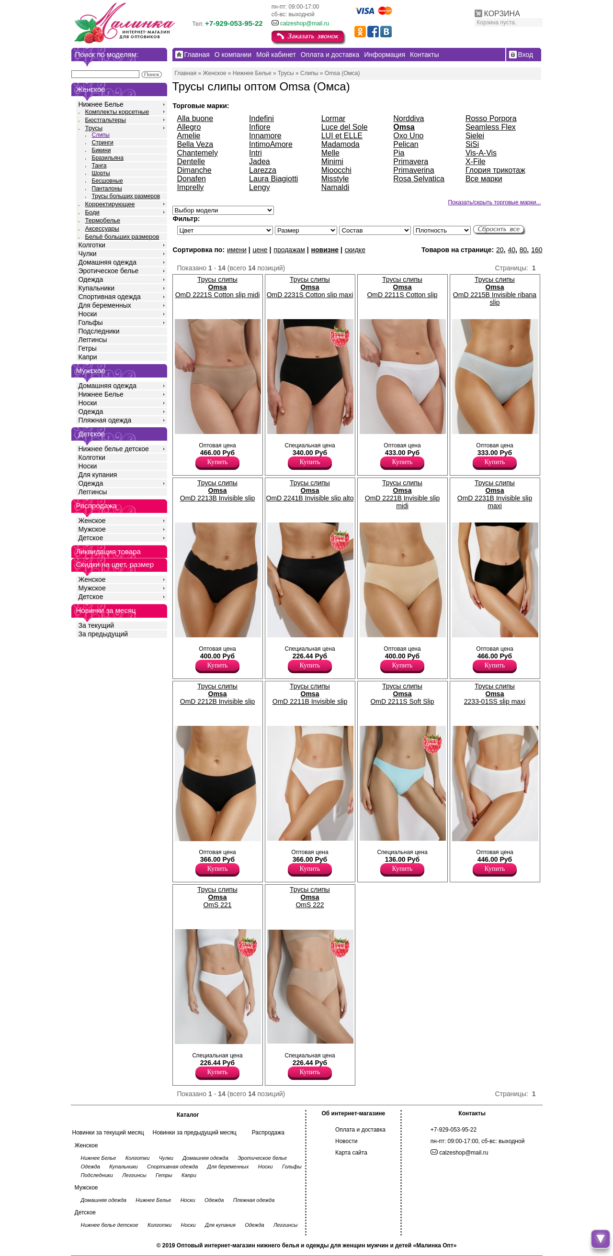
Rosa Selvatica (418, 179)
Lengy (259, 187)
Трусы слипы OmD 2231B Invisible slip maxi (494, 494)
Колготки (92, 245)
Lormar (333, 118)
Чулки (88, 253)
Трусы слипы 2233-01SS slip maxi (494, 693)
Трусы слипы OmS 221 (217, 897)
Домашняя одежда (107, 262)
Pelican (405, 144)
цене (259, 250)
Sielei (474, 136)
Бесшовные (107, 181)
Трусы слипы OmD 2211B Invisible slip (309, 693)
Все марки (483, 179)
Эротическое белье (109, 271)
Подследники (99, 331)
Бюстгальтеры (105, 119)
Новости (346, 1141)
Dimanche (194, 170)
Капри (88, 357)
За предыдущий (103, 634)
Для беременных (105, 305)
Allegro (189, 127)
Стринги (103, 142)
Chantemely (197, 153)
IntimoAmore (271, 144)
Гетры (88, 348)
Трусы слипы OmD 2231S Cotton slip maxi (310, 287)
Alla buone (195, 118)
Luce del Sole (344, 127)
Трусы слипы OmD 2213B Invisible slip (217, 490)
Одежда (91, 279)
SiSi (472, 144)
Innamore (265, 136)
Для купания (98, 474)
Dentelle (191, 161)
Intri (255, 153)
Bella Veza (195, 144)
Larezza (262, 170)
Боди (92, 212)
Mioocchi (336, 170)
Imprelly (190, 187)
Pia (398, 153)
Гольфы (91, 322)
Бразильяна (108, 158)
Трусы (94, 128)
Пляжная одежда (105, 420)
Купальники (96, 288)
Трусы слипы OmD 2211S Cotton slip (402, 287)
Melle (330, 153)
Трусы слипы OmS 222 (310, 897)
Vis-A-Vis (481, 153)
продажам (289, 250)
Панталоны (107, 188)
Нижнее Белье (101, 104)
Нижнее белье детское (114, 449)
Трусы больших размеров (126, 196)
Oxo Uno (408, 136)
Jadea (259, 161)
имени (237, 250)
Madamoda (340, 144)
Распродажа (268, 1132)
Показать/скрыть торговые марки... (494, 202)
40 (511, 250)
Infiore (259, 127)
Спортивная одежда (110, 296)
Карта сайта (351, 1152)
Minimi (332, 161)
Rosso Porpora (491, 118)
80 (523, 250)
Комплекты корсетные (117, 111)
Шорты (101, 173)
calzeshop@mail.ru (304, 23)
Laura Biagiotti (273, 179)
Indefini (261, 118)
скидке (355, 250)
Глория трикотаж (495, 170)
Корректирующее (110, 204)
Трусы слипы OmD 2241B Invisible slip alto (310, 490)
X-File (475, 161)
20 (500, 250)
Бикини (101, 150)
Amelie (189, 136)
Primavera (410, 161)
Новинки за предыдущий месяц (195, 1132)
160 (536, 250)
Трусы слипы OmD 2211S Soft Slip (402, 693)
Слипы (101, 135)
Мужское (92, 529)
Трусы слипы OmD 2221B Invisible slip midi (402, 494)
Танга (99, 165)
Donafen (191, 179)
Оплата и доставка (360, 1129)
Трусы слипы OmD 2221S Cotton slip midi (217, 287)
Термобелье (103, 220)
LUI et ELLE (342, 136)
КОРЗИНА (502, 14)
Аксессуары (102, 228)
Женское (92, 520)
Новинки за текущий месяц (108, 1132)
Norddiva (408, 118)
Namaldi (335, 187)
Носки (88, 314)
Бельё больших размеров (122, 236)
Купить (217, 462)
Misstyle (335, 179)
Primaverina (413, 170)
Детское (92, 434)
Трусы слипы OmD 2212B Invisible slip (217, 693)
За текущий (96, 625)
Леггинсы (93, 340)
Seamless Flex (490, 127)
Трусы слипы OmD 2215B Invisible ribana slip (494, 291)
